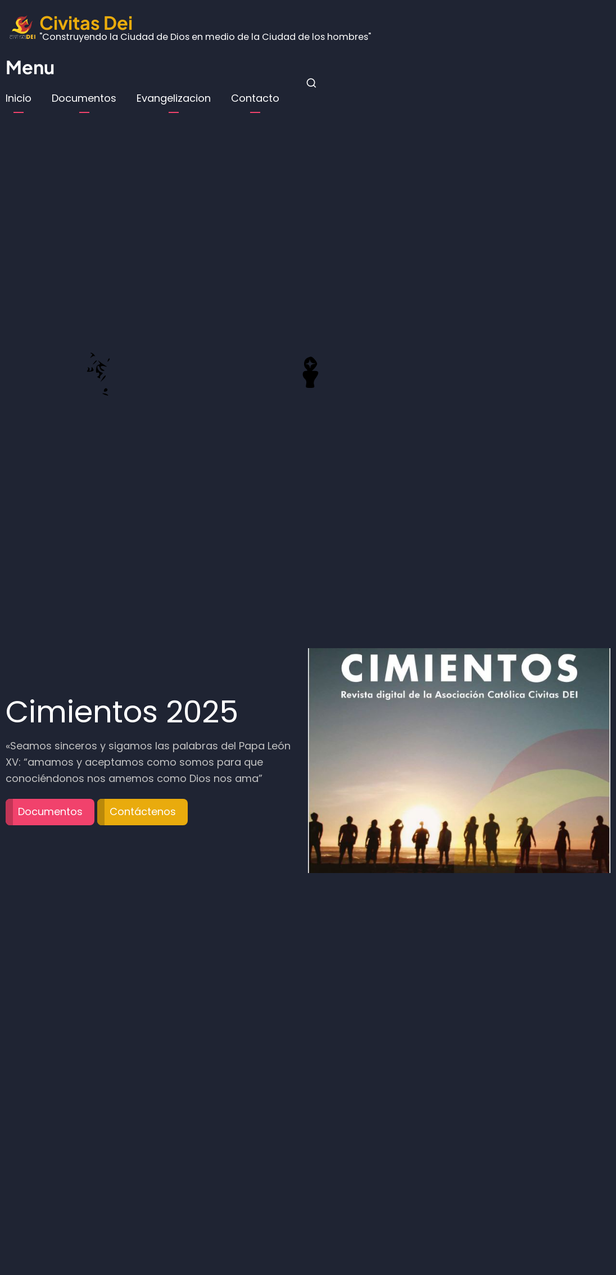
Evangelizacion (174, 98)
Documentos (84, 98)
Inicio (18, 98)
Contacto (255, 98)
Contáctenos (143, 811)
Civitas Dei (86, 22)
